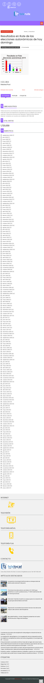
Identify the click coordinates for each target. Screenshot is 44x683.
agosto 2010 (6, 474)
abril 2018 (5, 301)
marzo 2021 (6, 237)
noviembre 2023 (7, 175)
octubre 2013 (6, 402)
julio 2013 (5, 406)
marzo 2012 (6, 436)
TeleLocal (3, 673)
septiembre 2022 (7, 203)
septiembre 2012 (7, 426)
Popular (14, 96)
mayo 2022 (6, 209)
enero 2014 (6, 396)
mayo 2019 (6, 277)
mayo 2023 (6, 187)
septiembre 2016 (7, 338)
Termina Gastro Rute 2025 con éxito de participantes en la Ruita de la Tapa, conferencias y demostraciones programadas (22, 648)
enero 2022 (6, 217)
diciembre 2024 (7, 151)
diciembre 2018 (7, 287)
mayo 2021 (6, 233)
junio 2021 (5, 231)
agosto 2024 (6, 159)
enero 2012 (6, 440)
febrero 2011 (6, 462)
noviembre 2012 (7, 422)
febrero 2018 (6, 305)
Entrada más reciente (7, 90)
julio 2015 (5, 362)
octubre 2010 (6, 470)
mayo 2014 (6, 388)
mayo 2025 (6, 141)
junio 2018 (5, 297)
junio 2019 (5, 275)
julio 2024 (5, 161)
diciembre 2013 (7, 398)
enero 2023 (6, 195)
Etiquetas (23, 96)
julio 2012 (5, 428)
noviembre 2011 (7, 444)
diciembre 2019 (7, 265)
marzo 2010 (6, 484)
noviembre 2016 (7, 333)
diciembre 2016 (7, 332)
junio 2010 (5, 478)
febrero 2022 (6, 215)
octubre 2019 (6, 269)
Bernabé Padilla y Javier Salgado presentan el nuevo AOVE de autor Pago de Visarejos (24, 617)
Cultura (3, 662)
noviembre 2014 (7, 378)
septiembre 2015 (7, 360)
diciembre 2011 (7, 442)
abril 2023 (5, 189)
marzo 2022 (6, 213)
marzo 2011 (6, 460)
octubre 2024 (6, 155)
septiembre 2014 (7, 382)
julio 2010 (5, 476)
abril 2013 (5, 412)
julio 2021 (5, 229)
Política (3, 666)
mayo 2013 (6, 410)
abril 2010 (5, 482)
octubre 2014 (6, 380)
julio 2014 (5, 384)
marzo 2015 (6, 370)
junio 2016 (5, 341)
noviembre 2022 (7, 199)
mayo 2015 (6, 366)
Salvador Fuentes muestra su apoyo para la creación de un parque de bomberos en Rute (25, 600)
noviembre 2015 (7, 356)
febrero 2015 (6, 372)
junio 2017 (5, 319)
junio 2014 (5, 386)
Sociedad (4, 670)
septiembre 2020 (7, 249)
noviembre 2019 (7, 267)
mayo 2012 (6, 432)
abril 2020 (5, 257)
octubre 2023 (6, 177)
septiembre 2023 (7, 179)
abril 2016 (5, 346)
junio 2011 (5, 454)
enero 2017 (6, 329)
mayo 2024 (6, 165)
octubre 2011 (6, 446)
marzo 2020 (6, 259)
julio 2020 (5, 251)
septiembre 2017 (7, 315)
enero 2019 (6, 285)
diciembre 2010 (7, 466)
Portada (3, 668)
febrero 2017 (6, 327)
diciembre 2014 (7, 376)
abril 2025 (5, 143)
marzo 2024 (6, 167)
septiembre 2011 (7, 448)
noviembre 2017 (7, 311)
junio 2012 (5, 430)
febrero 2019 (6, 283)
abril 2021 (5, 235)
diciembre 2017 (7, 309)
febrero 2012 (6, 438)
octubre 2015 (6, 357)
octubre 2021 (6, 223)
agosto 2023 (6, 181)
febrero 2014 (6, 394)
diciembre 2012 (7, 420)
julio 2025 (5, 137)
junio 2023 (5, 185)
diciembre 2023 (7, 173)
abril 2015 (5, 368)
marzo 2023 (6, 191)
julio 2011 (5, 452)
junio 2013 (5, 408)
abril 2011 (5, 458)
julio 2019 (5, 273)
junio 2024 (5, 163)
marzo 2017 (6, 325)
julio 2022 (5, 205)
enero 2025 (6, 149)
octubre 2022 (6, 201)
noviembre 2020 (7, 245)
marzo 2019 (6, 281)
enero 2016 (6, 352)
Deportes (3, 664)
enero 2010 (6, 488)
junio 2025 (5, 139)
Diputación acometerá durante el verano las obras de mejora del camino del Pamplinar (24, 608)
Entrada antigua (38, 90)
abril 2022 (5, 211)
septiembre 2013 (7, 404)
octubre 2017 (6, 313)
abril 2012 (5, 434)
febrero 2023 (6, 193)
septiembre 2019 (7, 271)
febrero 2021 (6, 239)
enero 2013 (6, 418)
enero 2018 (6, 307)
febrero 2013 (6, 416)
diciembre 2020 (7, 243)
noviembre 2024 (7, 153)
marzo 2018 (6, 303)
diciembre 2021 (7, 219)
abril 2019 (5, 279)
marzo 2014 (6, 392)
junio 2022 (5, 207)
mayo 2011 (5, 456)
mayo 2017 (6, 321)
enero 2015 (6, 374)
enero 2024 (6, 171)
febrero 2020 (6, 261)
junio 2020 (5, 253)
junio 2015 (5, 364)
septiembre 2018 (7, 293)
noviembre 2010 (7, 468)
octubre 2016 (6, 335)
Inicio (23, 90)
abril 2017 (5, 324)
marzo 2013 (6, 414)
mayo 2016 (6, 343)
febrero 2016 (6, 349)
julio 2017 (5, 317)
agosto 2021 (6, 227)
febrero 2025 (6, 147)
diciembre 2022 (7, 197)
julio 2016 (5, 340)
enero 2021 (6, 241)
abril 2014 (5, 390)
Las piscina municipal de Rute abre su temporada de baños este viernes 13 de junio (24, 582)
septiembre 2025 (7, 135)
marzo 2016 (6, 348)
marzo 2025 (6, 145)
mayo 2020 (6, 255)
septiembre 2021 (7, 225)
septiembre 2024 (7, 157)
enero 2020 (6, 263)
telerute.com (18, 679)
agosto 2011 (6, 450)
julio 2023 (5, 183)
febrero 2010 (6, 486)
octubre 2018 (6, 291)
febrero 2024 (6, 169)
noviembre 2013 (7, 400)
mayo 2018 (6, 299)
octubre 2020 (6, 247)
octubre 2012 (6, 424)
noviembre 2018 (7, 289)
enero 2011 (5, 464)
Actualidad (5, 96)
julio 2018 (5, 295)
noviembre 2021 (7, 221)
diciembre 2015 (7, 354)
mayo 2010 (6, 480)
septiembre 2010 (7, 472)
